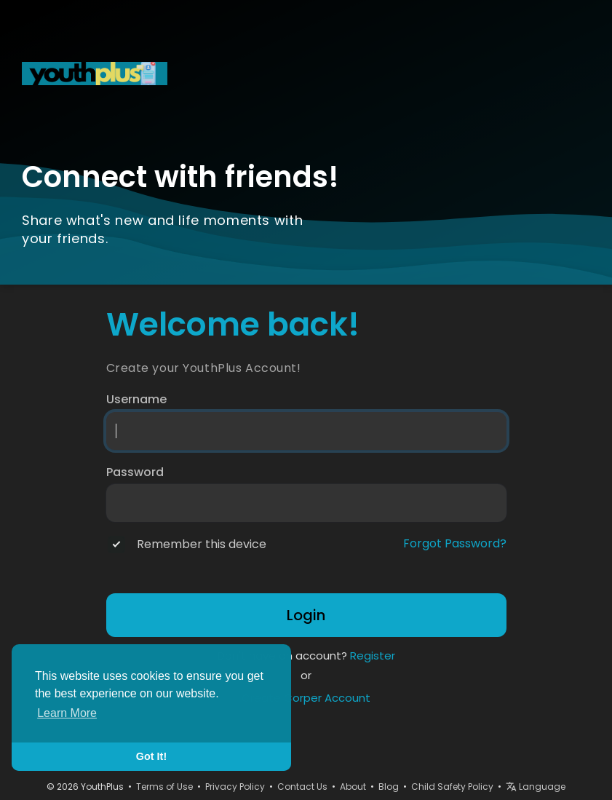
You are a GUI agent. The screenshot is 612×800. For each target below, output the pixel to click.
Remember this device (201, 544)
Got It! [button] (151, 756)
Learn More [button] (67, 713)
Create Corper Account (306, 697)
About (353, 786)
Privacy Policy (235, 786)
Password (135, 472)
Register (372, 655)
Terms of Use (164, 786)
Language (535, 786)
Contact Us (302, 786)
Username (136, 400)
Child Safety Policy (452, 786)
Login (306, 615)
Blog (388, 786)
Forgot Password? (454, 544)
